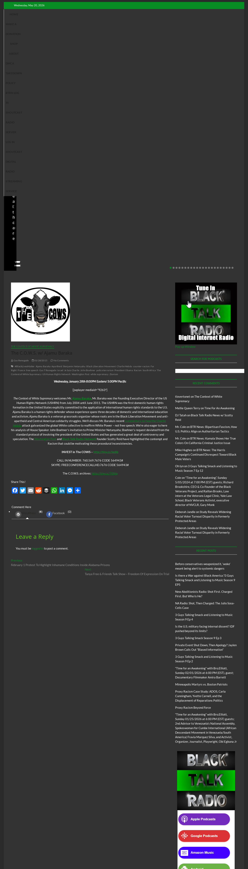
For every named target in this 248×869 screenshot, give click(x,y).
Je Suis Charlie (71, 203)
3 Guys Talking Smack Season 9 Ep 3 (198, 471)
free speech (32, 203)
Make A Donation (52, 14)
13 (206, 101)
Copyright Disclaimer (183, 847)
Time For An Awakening (219, 241)
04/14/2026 (27, 93)
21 (230, 101)
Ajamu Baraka (43, 199)
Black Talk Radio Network (79, 272)
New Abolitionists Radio (30, 70)
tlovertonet (182, 229)
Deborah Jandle (185, 345)
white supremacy (100, 207)
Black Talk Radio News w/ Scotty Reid (31, 67)
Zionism (114, 207)
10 (197, 101)
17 (218, 101)
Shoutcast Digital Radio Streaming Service (116, 24)
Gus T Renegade (47, 203)
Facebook (55, 347)
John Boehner (87, 203)
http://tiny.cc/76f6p (105, 306)
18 (221, 101)
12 (203, 101)
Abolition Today (98, 843)
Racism (138, 203)
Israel (60, 203)
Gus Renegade (20, 193)
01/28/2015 (39, 193)
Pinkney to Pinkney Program (68, 848)
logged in (37, 381)
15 (212, 101)
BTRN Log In (146, 14)
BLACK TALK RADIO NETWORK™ (32, 856)
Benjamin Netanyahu (74, 199)
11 (200, 101)
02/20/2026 (207, 93)
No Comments (48, 93)
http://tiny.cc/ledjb (105, 285)
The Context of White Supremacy (32, 179)
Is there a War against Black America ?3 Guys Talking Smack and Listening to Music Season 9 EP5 (205, 413)
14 (209, 101)
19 (224, 101)
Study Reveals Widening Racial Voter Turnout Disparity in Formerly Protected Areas (203, 349)
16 (215, 101)
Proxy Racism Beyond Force (193, 540)
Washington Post (81, 207)
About (87, 14)
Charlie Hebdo (124, 199)
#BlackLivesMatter (25, 199)
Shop (74, 14)
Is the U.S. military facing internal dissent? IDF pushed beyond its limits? (153, 82)
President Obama (123, 203)
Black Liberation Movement (101, 199)
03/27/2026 (147, 93)
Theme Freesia (75, 856)
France (21, 203)
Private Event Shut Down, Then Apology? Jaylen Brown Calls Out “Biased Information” (213, 79)
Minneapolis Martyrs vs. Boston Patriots (201, 517)
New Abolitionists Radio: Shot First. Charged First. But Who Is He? (33, 82)
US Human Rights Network (56, 207)
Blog (11, 70)
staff (12, 93)
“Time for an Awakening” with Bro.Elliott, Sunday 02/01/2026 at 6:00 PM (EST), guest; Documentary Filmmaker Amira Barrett (204, 506)
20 (227, 101)
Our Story (93, 848)
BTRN (198, 65)
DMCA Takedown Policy (115, 14)
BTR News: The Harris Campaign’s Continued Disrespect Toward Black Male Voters (205, 287)
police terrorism (104, 203)
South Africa (149, 203)
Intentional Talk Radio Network (204, 843)
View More (16, 98)
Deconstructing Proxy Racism (168, 843)
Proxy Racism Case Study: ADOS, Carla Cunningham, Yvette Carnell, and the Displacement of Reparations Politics (200, 529)
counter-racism (141, 199)
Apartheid (56, 199)
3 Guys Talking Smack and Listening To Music (62, 843)
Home (31, 14)
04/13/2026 (87, 93)
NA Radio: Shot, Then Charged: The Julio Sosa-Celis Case (94, 82)
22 (232, 101)
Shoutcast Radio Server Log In (182, 14)
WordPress (25, 347)
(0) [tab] (27, 347)
